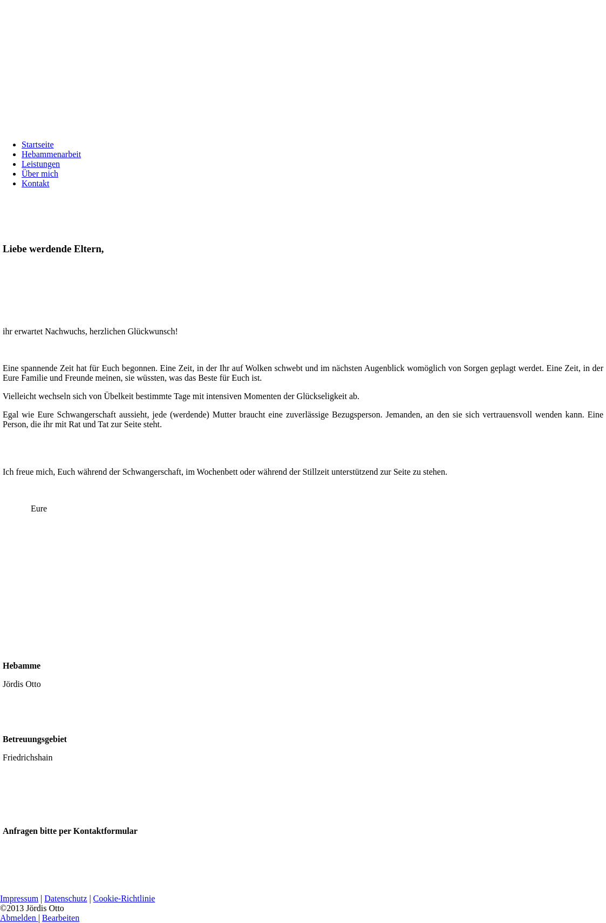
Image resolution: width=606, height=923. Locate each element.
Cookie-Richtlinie (124, 898)
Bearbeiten (60, 917)
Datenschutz (65, 898)
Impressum (19, 898)
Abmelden (19, 917)
